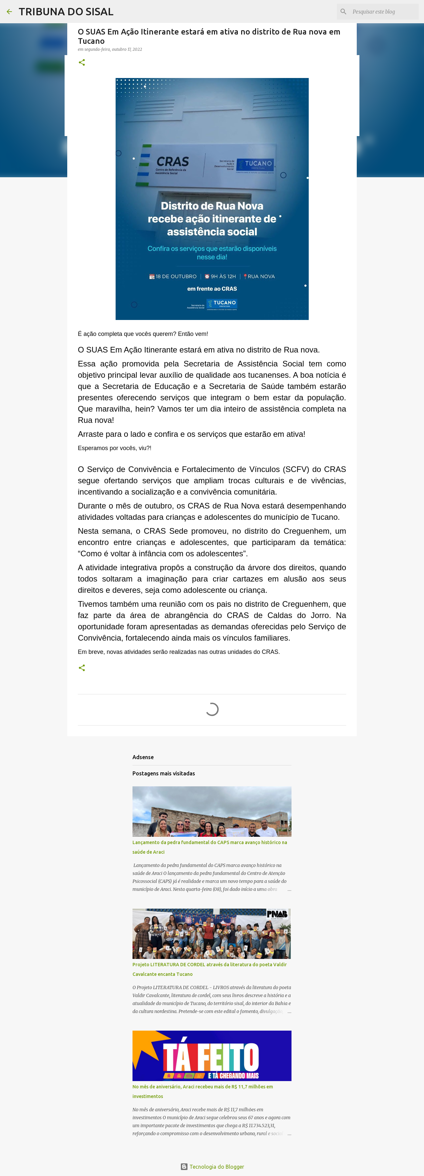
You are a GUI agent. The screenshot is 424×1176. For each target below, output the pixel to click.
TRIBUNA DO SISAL (66, 11)
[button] (82, 62)
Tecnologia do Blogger (212, 1167)
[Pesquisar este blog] (384, 12)
